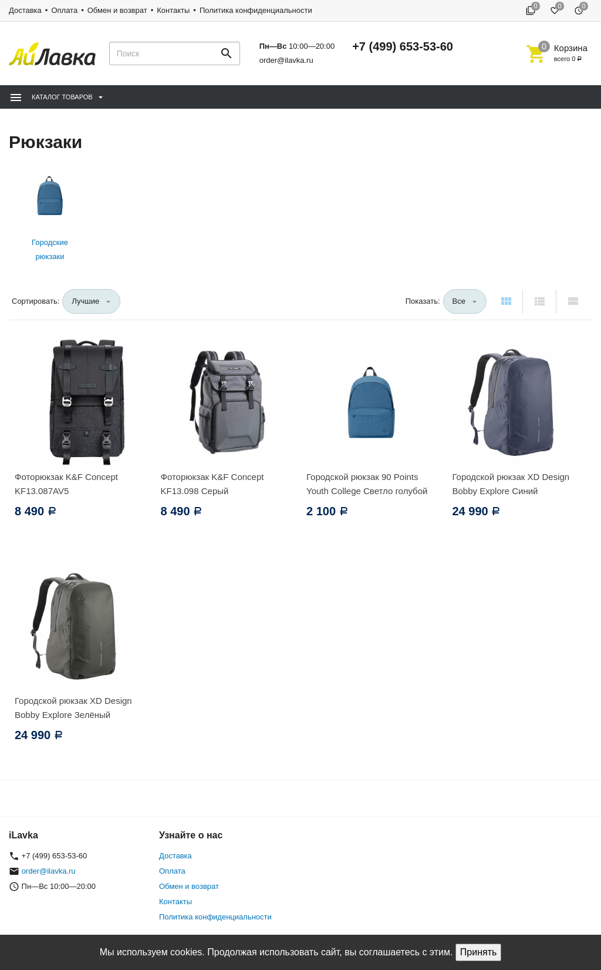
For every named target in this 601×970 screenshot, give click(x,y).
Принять (478, 952)
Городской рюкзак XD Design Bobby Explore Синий (511, 484)
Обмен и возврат (117, 10)
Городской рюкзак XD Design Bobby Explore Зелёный (73, 708)
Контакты (173, 10)
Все (459, 301)
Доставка (25, 10)
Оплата (64, 10)
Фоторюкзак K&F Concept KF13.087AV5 (66, 484)
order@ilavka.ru (286, 60)
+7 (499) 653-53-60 (402, 46)
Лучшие (85, 301)
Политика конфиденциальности (256, 10)
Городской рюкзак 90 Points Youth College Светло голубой (366, 484)
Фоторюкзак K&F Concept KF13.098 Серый (212, 484)
